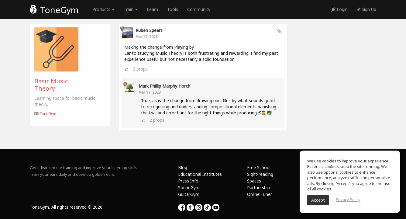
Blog (182, 167)
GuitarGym (188, 194)
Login (339, 9)
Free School (258, 167)
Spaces (254, 181)
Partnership (258, 187)
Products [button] (103, 9)
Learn (152, 9)
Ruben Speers (149, 30)
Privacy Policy (348, 199)
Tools (172, 9)
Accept (318, 200)
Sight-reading (260, 174)
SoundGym (189, 187)
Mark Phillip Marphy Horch (164, 86)
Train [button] (131, 9)
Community (198, 9)
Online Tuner (259, 194)
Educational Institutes (200, 174)
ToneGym (54, 10)
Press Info (188, 181)
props (140, 69)
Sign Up (366, 9)
